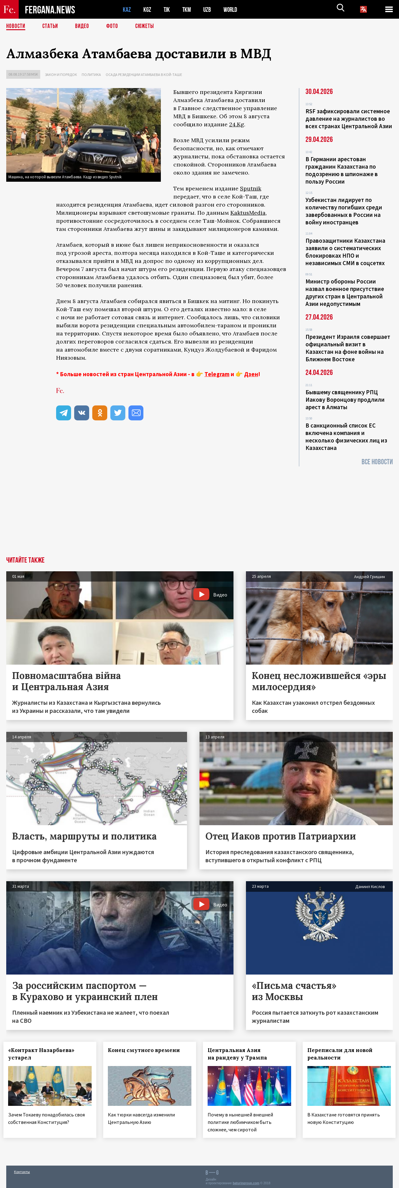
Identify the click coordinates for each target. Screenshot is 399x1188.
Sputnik (250, 188)
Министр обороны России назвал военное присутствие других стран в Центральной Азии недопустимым (344, 292)
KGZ (147, 9)
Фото (115, 26)
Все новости (377, 461)
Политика (91, 74)
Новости (16, 26)
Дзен (251, 374)
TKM (187, 9)
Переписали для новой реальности (342, 1054)
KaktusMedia (248, 212)
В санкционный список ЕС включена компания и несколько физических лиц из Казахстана (346, 436)
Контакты (22, 1169)
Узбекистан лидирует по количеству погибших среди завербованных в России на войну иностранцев (343, 211)
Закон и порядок (61, 74)
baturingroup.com (246, 1181)
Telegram (216, 374)
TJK (167, 9)
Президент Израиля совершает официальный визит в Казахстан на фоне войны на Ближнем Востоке (347, 348)
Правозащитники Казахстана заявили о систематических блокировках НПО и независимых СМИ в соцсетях (345, 252)
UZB (209, 9)
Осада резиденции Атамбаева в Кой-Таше (144, 74)
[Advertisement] (199, 510)
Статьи (51, 26)
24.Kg (236, 124)
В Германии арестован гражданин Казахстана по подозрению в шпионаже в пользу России (341, 170)
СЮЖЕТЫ (148, 26)
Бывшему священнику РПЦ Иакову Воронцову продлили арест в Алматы (345, 399)
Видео (84, 26)
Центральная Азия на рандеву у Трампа (240, 1054)
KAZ (127, 9)
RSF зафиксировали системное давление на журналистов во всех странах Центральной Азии (348, 118)
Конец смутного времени (147, 1050)
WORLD (232, 9)
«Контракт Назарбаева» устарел (44, 1054)
